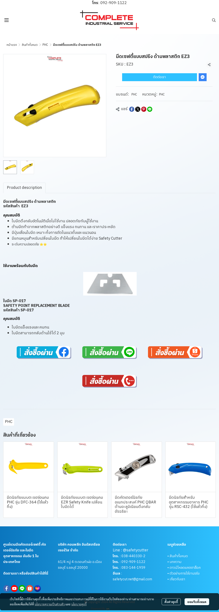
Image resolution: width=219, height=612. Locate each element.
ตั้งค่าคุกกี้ (171, 602)
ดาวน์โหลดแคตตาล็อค (185, 568)
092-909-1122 (133, 562)
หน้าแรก (12, 44)
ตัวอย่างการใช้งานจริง (185, 573)
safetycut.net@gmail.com (132, 579)
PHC (45, 44)
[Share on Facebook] (131, 109)
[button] (214, 20)
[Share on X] (137, 109)
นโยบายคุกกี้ (79, 604)
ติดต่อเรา (159, 77)
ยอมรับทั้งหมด (196, 602)
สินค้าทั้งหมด (30, 44)
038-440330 (131, 556)
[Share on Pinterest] (143, 109)
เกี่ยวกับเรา (177, 579)
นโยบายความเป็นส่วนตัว (50, 604)
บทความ (175, 562)
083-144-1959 (133, 568)
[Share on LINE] (149, 109)
